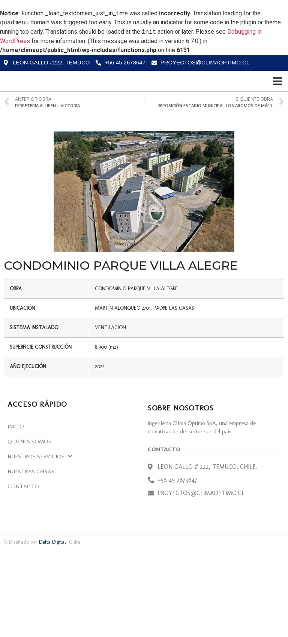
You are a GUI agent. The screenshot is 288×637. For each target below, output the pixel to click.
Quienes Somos (29, 528)
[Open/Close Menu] (277, 124)
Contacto (23, 573)
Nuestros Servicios (40, 543)
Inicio (16, 513)
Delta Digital (52, 629)
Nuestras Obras (31, 558)
